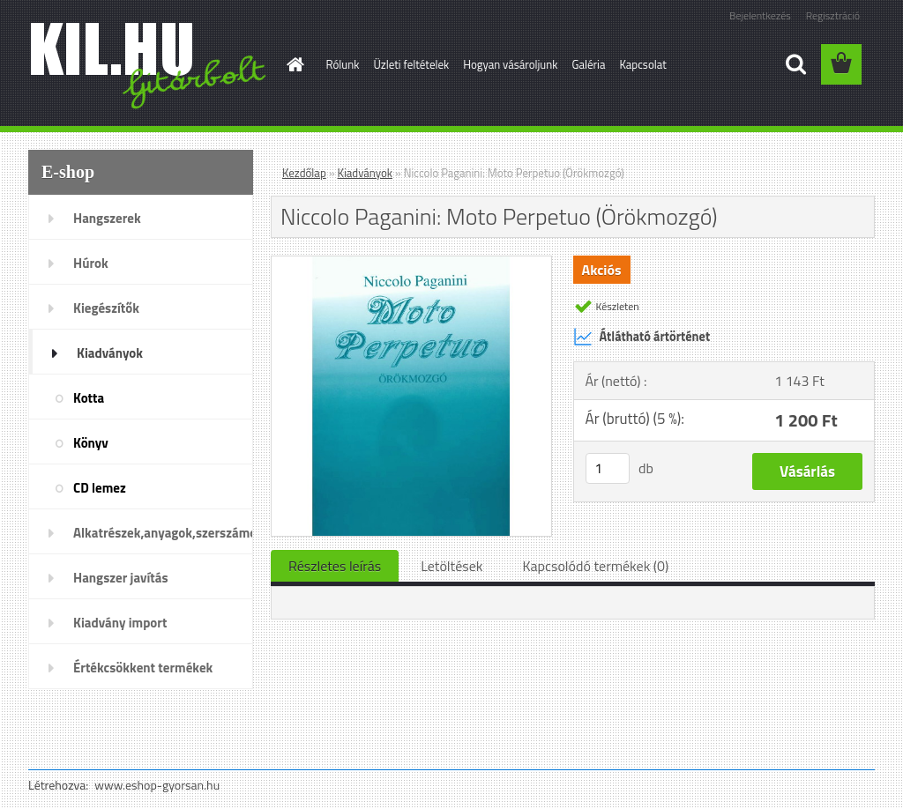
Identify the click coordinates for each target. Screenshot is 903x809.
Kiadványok (110, 353)
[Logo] (149, 65)
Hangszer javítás (120, 578)
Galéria (588, 64)
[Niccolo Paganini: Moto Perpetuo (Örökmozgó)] (411, 263)
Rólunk (343, 64)
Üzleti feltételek (411, 64)
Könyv (90, 443)
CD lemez (99, 488)
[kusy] (608, 468)
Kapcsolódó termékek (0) (595, 565)
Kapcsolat (642, 64)
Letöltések (451, 565)
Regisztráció (833, 15)
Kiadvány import (120, 622)
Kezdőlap (304, 173)
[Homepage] (292, 64)
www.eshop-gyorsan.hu (157, 785)
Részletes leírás (334, 565)
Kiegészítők (106, 308)
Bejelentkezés (760, 15)
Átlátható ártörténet (642, 336)
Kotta (88, 398)
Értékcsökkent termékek (143, 667)
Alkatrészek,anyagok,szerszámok (163, 533)
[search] (795, 64)
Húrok (90, 263)
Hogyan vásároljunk (510, 64)
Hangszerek (107, 218)
